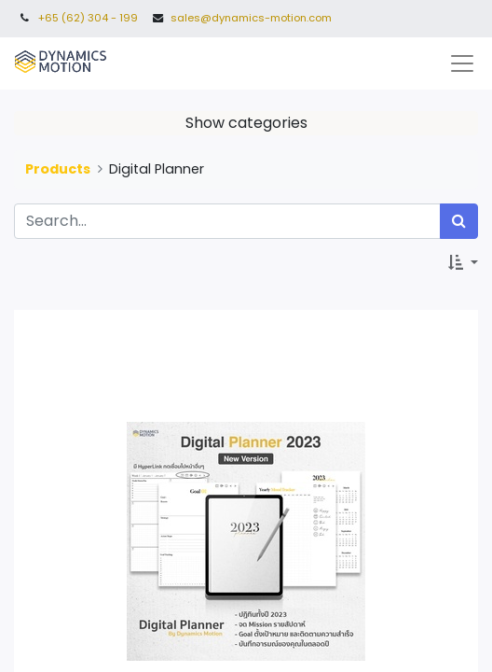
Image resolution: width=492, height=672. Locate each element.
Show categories (246, 122)
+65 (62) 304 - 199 (88, 17)
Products (57, 169)
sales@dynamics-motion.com (251, 17)
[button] (463, 263)
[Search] (459, 221)
